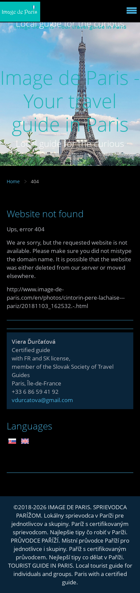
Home (13, 181)
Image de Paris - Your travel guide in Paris (70, 100)
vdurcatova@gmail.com (42, 400)
